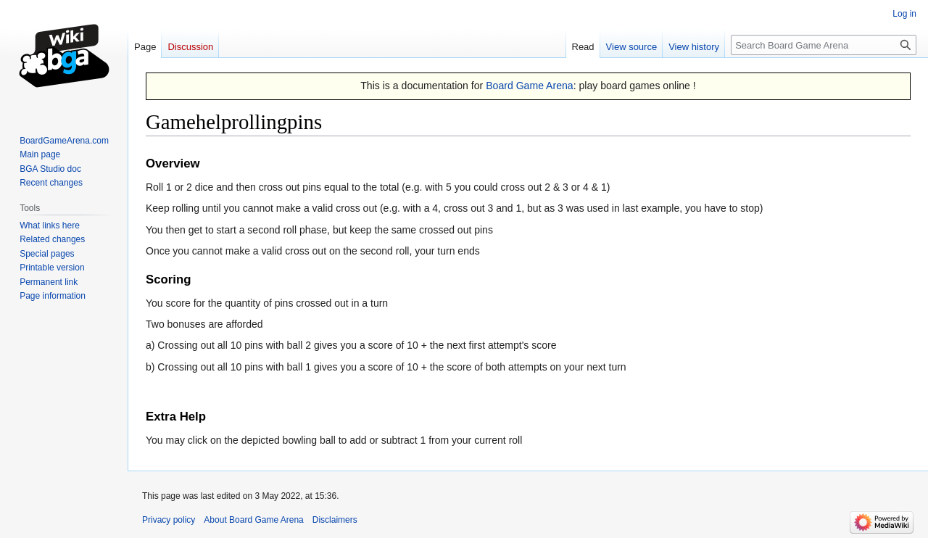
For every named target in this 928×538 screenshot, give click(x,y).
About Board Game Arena (253, 520)
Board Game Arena (529, 85)
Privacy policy (168, 520)
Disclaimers (334, 520)
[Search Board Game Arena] (823, 45)
